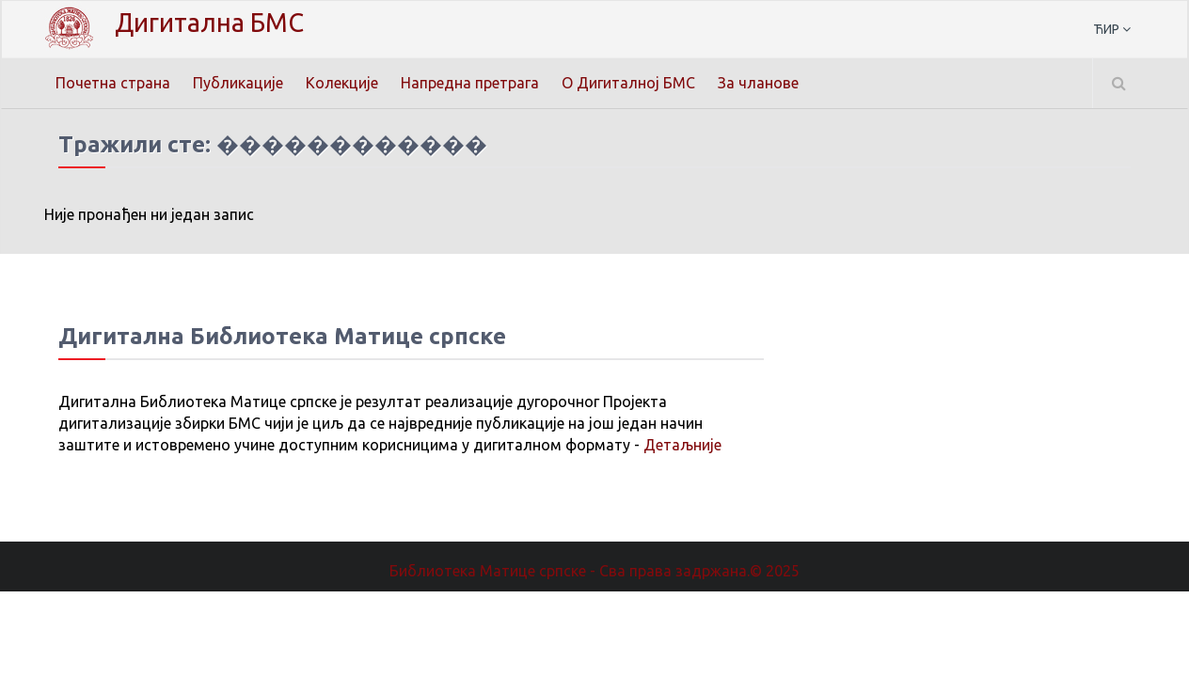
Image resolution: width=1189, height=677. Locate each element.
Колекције (342, 82)
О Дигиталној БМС (628, 82)
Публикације (238, 82)
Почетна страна (112, 82)
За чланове (758, 82)
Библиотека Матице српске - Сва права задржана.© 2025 (594, 570)
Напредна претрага (470, 82)
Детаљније (682, 444)
